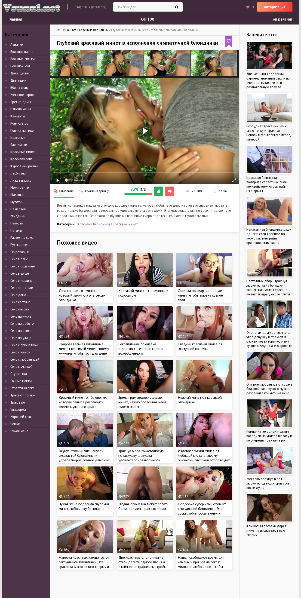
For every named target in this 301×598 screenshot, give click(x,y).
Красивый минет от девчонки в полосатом (143, 292)
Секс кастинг (20, 302)
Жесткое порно (22, 94)
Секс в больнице (22, 266)
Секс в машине (21, 280)
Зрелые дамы (20, 102)
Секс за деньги (21, 287)
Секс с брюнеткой (24, 345)
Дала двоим (19, 73)
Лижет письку (20, 180)
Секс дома (18, 295)
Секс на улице (20, 338)
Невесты (16, 223)
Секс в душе (19, 273)
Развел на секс (21, 237)
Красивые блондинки (93, 224)
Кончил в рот (20, 123)
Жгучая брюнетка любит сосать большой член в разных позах (143, 506)
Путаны (16, 230)
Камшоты (17, 116)
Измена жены (20, 109)
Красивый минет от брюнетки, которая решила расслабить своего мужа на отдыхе (83, 402)
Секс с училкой (21, 366)
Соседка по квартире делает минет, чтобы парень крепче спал (201, 295)
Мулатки (16, 202)
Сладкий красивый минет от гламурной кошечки (200, 346)
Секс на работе (22, 323)
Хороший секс (21, 416)
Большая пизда (22, 51)
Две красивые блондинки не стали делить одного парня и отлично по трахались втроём (142, 562)
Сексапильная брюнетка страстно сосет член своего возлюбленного (140, 349)
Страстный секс (22, 388)
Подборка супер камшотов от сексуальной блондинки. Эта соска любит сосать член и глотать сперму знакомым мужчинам (202, 513)
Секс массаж (19, 309)
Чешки (15, 424)
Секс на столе (20, 330)
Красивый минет (125, 224)
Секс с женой (20, 352)
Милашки (17, 195)
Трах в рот (18, 402)
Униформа (18, 409)
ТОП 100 (146, 19)
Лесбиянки (18, 173)
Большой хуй (20, 66)
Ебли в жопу (19, 87)
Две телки (18, 80)
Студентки (18, 373)
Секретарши (19, 252)
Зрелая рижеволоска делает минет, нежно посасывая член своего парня (142, 402)
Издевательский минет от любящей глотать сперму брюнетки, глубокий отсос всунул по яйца (204, 457)
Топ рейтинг (281, 19)
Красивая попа (21, 159)
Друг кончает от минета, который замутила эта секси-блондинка (82, 295)
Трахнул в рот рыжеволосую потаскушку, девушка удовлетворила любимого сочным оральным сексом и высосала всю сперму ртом (141, 460)
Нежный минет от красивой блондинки (200, 399)
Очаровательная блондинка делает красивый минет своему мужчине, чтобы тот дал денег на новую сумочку (84, 351)
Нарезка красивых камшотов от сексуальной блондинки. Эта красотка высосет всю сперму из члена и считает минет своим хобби (85, 566)
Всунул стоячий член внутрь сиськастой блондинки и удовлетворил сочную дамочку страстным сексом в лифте (84, 457)
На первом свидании (18, 212)
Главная (15, 19)
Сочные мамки (21, 381)
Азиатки (16, 44)
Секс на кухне (20, 316)
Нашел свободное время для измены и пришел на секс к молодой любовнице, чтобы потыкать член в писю (201, 564)
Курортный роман (24, 166)
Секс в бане (19, 259)
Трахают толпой (23, 395)
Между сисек (20, 187)
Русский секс (20, 244)
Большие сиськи (22, 59)
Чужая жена (19, 431)
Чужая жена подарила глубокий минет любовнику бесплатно (84, 506)
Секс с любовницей (24, 359)
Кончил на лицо (22, 130)
